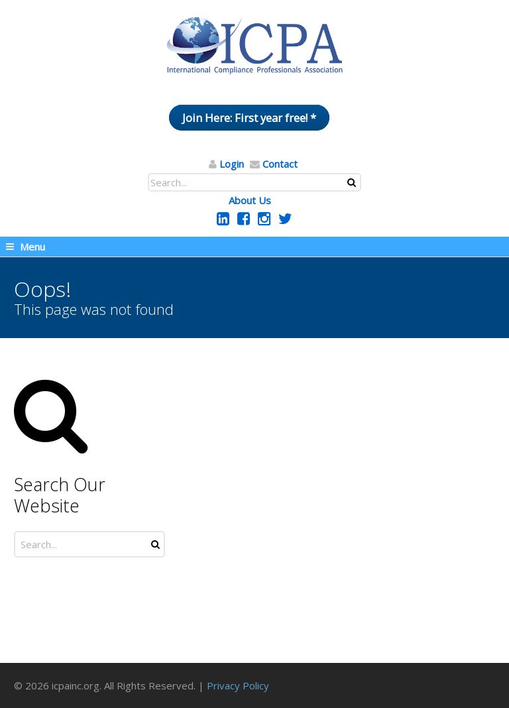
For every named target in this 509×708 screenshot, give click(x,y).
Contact (280, 163)
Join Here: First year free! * (249, 117)
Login (231, 163)
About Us (250, 200)
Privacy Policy (238, 685)
